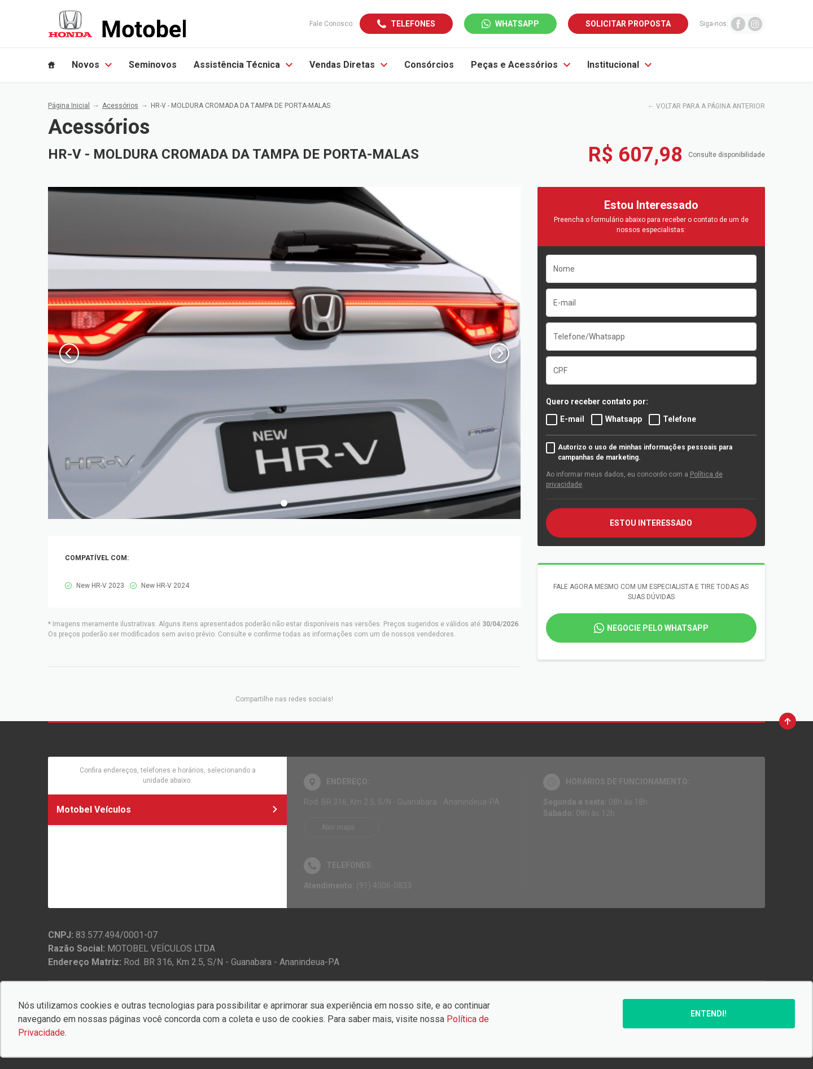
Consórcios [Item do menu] (429, 64)
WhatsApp (517, 23)
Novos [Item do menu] (92, 64)
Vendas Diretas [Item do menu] (348, 64)
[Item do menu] (51, 65)
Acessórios (120, 106)
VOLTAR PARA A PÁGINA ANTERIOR (710, 106)
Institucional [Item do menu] (619, 64)
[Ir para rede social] (738, 23)
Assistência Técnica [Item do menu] (243, 64)
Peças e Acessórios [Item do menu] (520, 64)
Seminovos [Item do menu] (153, 64)
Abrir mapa (338, 827)
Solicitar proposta (628, 23)
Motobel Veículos (167, 809)
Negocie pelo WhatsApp (658, 627)
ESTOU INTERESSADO (651, 522)
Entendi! (708, 1013)
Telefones (413, 23)
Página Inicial (69, 106)
